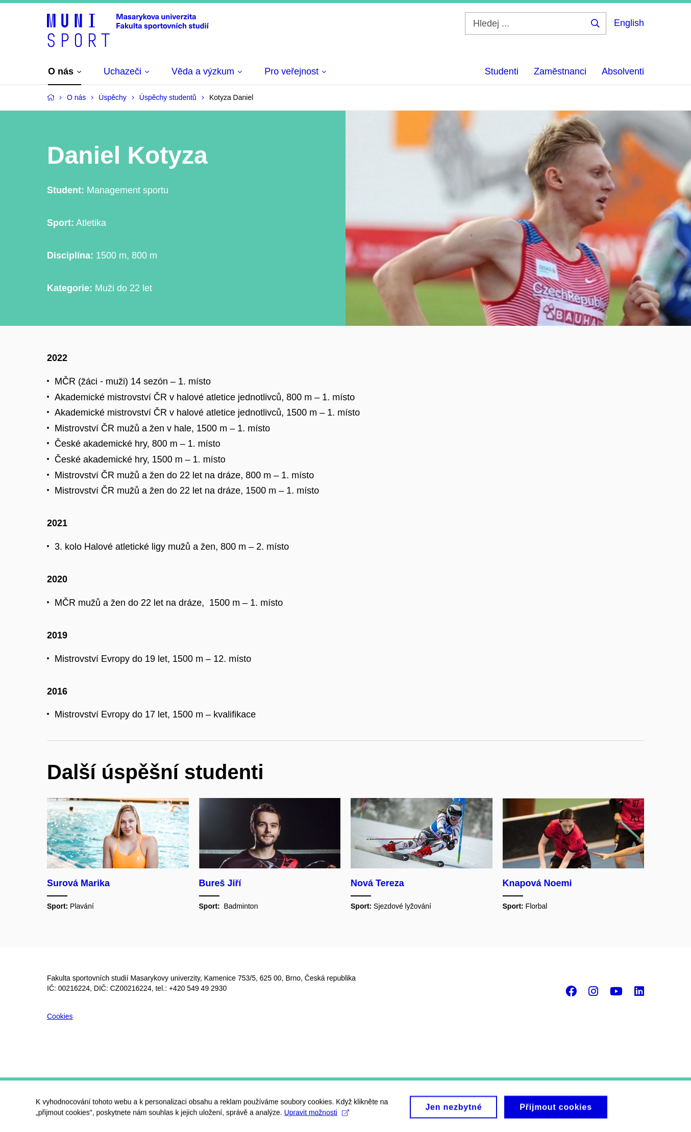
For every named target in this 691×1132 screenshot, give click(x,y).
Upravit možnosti (316, 1116)
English (629, 23)
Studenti (502, 71)
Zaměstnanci (560, 71)
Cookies (60, 1016)
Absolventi (623, 71)
